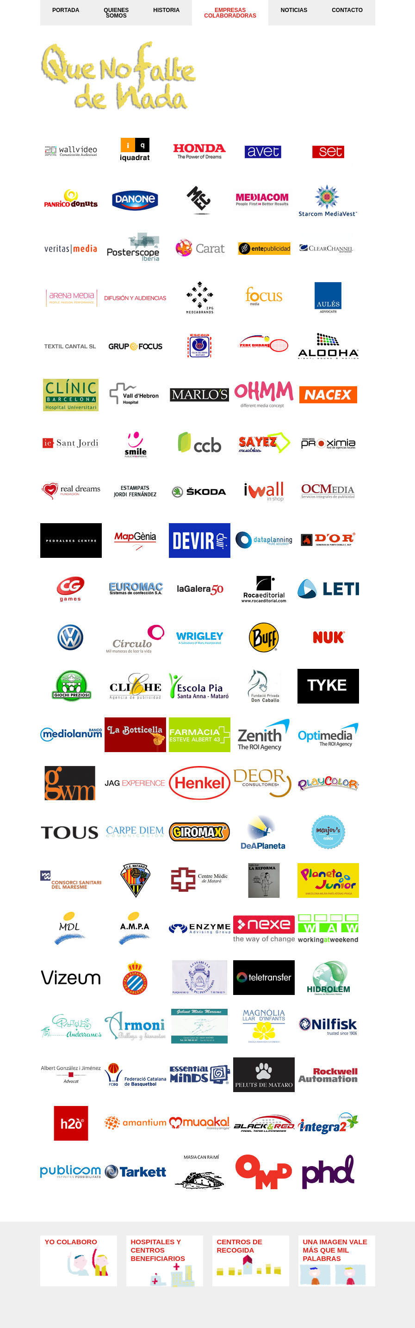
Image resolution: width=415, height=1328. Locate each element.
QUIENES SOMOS (116, 13)
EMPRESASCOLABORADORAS (230, 13)
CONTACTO (347, 10)
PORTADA (65, 10)
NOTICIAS (294, 10)
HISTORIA (166, 10)
